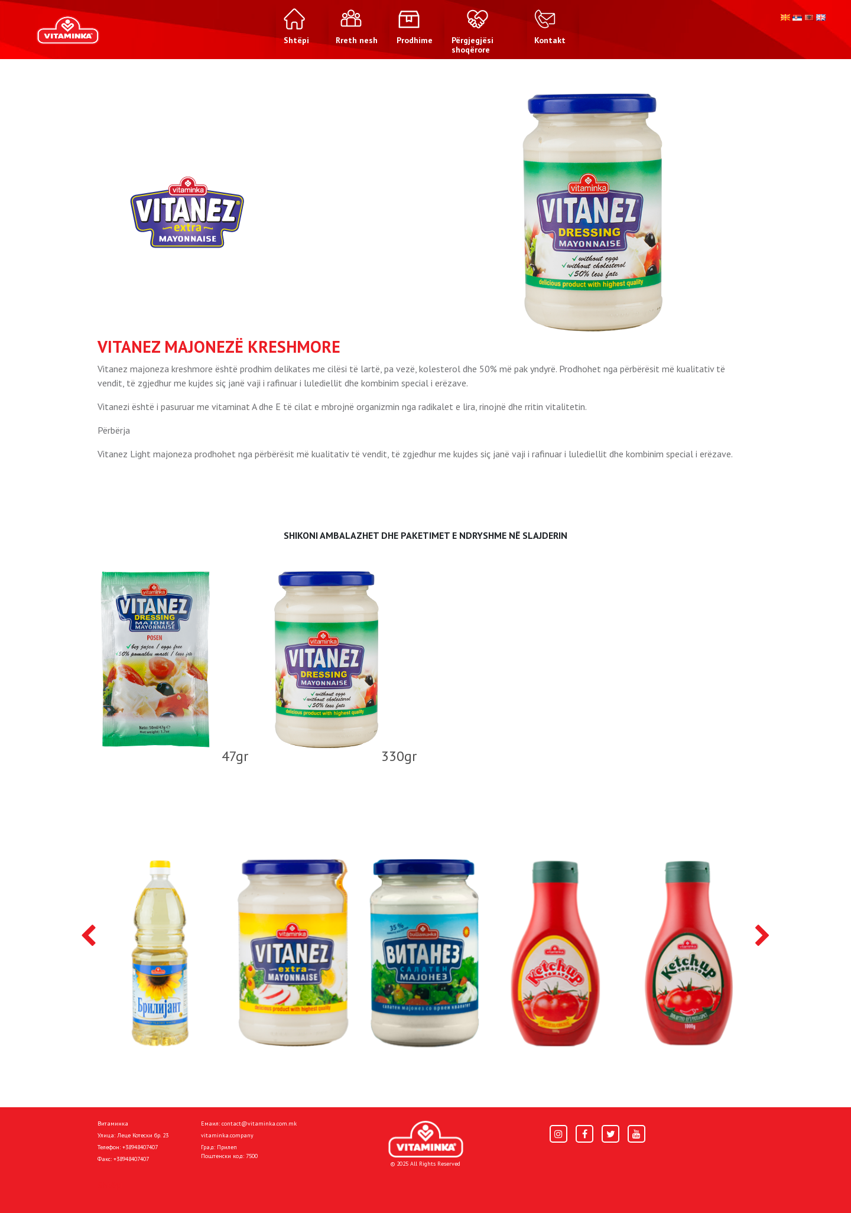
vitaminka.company (227, 1135)
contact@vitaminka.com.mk (259, 1123)
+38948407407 (140, 1147)
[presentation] (88, 936)
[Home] (426, 1139)
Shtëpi (110, 1185)
